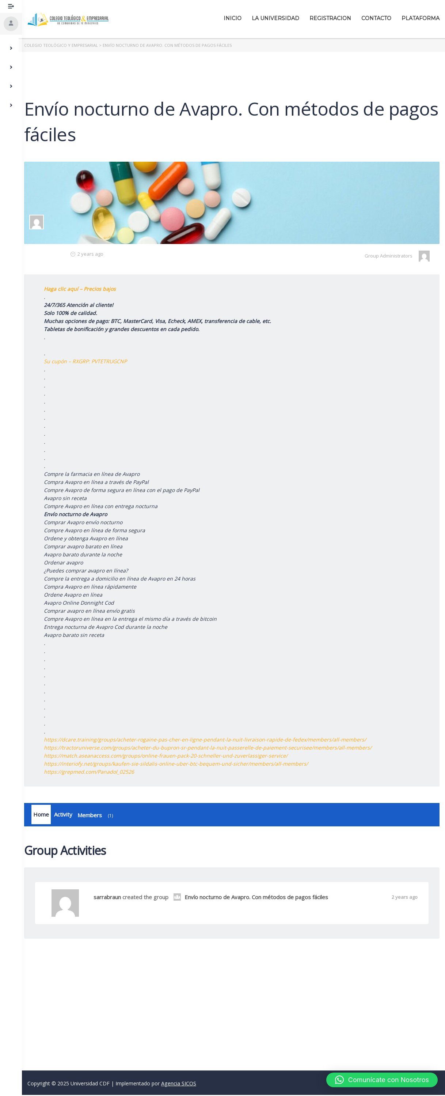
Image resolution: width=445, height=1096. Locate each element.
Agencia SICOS (178, 1084)
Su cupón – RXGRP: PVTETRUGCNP (88, 361)
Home (44, 815)
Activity (66, 815)
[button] (382, 1080)
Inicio (232, 18)
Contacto (376, 18)
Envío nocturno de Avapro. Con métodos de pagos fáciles (254, 898)
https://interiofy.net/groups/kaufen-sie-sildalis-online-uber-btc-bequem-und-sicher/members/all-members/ (179, 763)
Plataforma (421, 18)
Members (100, 816)
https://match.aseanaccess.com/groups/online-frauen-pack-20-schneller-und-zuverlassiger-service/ (169, 755)
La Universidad (275, 18)
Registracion (330, 18)
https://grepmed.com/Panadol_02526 (92, 771)
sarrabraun (110, 898)
